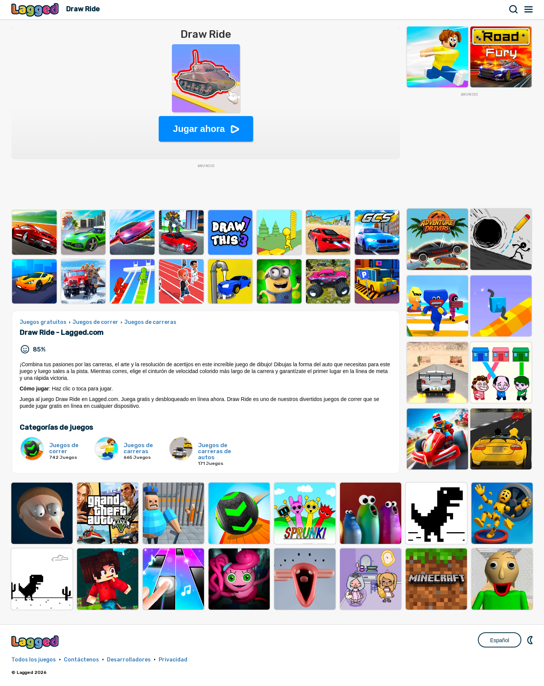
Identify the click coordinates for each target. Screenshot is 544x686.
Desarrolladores (129, 660)
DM (530, 639)
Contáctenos (81, 660)
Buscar (513, 9)
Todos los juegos (33, 660)
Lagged (35, 9)
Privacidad (173, 660)
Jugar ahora (199, 129)
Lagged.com (35, 642)
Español (499, 640)
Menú (528, 9)
